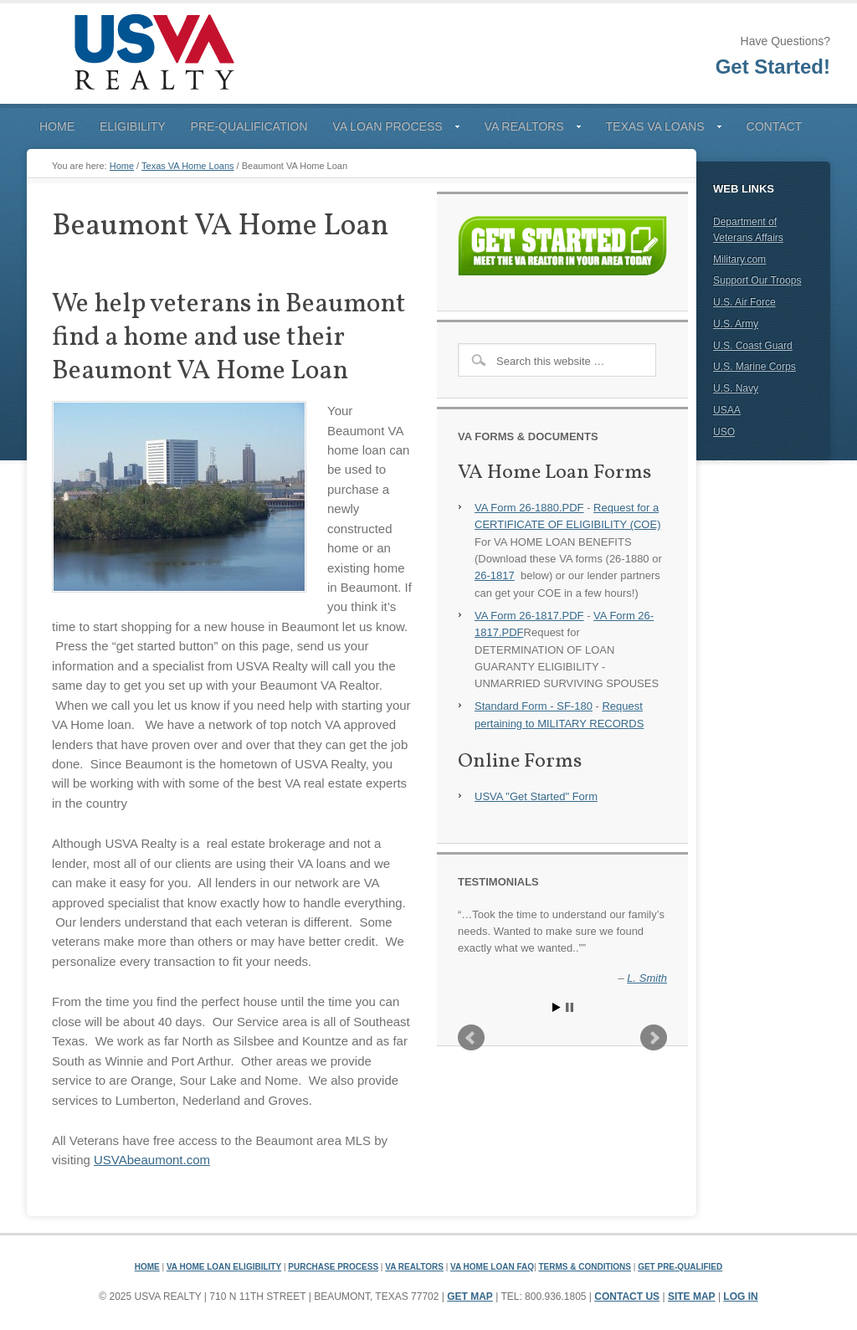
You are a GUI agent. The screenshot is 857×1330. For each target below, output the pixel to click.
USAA (727, 410)
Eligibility (133, 126)
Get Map (470, 1296)
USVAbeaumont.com (152, 1160)
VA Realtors (526, 130)
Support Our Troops (757, 280)
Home (56, 126)
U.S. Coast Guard (753, 346)
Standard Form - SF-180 (534, 706)
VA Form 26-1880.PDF (529, 507)
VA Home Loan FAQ (492, 1266)
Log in (740, 1296)
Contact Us (626, 1296)
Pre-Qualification (249, 126)
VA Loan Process (389, 130)
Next (653, 1037)
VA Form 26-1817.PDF (529, 615)
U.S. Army (735, 324)
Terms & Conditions (584, 1266)
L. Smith (647, 978)
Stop (569, 1007)
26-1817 (495, 575)
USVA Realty (152, 53)
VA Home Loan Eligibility (224, 1266)
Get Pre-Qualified (680, 1266)
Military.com (739, 259)
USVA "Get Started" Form (536, 796)
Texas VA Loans (657, 130)
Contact (775, 126)
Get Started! (773, 66)
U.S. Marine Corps (754, 366)
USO (724, 432)
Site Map (692, 1296)
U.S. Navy (735, 388)
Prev (471, 1037)
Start (556, 1007)
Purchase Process (333, 1266)
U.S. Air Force (744, 302)
